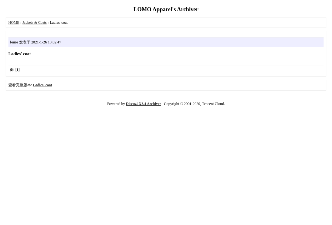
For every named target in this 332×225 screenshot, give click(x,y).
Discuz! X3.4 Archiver (143, 104)
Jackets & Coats (35, 22)
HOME (13, 22)
